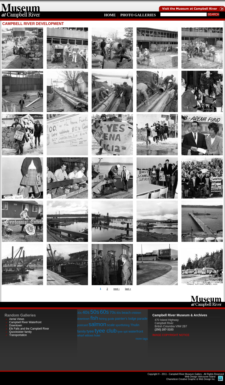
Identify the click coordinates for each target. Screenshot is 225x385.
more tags (142, 338)
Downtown (15, 325)
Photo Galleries (138, 15)
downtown (83, 318)
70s (113, 312)
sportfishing (122, 325)
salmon (97, 324)
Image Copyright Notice (170, 335)
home (20, 5)
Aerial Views (16, 319)
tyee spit (122, 331)
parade (142, 318)
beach (126, 312)
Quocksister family (20, 331)
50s (94, 312)
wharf (80, 335)
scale (111, 325)
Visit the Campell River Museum (191, 5)
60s (104, 312)
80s (118, 312)
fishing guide (106, 318)
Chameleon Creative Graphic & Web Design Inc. (190, 377)
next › (116, 288)
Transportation (18, 335)
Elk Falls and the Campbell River (29, 328)
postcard (82, 325)
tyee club (106, 331)
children (136, 312)
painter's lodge (125, 318)
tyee (90, 331)
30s (79, 312)
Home (110, 15)
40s (86, 312)
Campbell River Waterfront (25, 322)
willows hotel (92, 335)
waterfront (135, 331)
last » (128, 288)
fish (94, 318)
